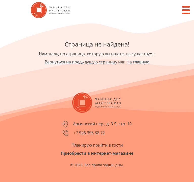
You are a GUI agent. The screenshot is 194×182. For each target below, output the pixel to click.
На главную (138, 62)
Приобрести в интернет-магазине (97, 153)
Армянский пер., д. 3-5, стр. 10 (97, 124)
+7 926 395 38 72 (84, 133)
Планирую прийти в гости (97, 145)
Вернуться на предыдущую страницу (81, 62)
